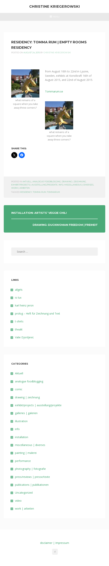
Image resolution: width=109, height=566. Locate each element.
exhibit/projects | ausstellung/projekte (34, 185)
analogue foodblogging (46, 181)
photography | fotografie (30, 469)
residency (26, 192)
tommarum (53, 192)
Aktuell (27, 181)
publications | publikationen (32, 484)
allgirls (19, 289)
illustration (21, 421)
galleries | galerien (26, 413)
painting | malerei (26, 453)
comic (18, 389)
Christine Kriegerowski (54, 6)
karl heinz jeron (24, 305)
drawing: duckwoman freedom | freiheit (65, 225)
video (18, 500)
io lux (18, 297)
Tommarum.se (54, 91)
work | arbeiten (20, 188)
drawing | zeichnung (74, 181)
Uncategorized (24, 492)
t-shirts (19, 321)
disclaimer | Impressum (54, 543)
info (61, 185)
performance (23, 461)
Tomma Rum (39, 192)
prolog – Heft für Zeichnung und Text (37, 313)
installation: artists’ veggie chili (39, 213)
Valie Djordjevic (24, 337)
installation (21, 437)
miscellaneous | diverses (78, 185)
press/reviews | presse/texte (32, 477)
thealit (19, 329)
